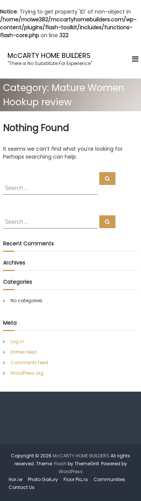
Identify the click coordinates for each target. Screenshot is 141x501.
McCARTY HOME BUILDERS (49, 55)
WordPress (71, 471)
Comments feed (29, 362)
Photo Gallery (43, 479)
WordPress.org (27, 373)
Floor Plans (76, 479)
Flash (60, 463)
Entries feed (23, 352)
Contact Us (22, 487)
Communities (109, 479)
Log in (17, 341)
